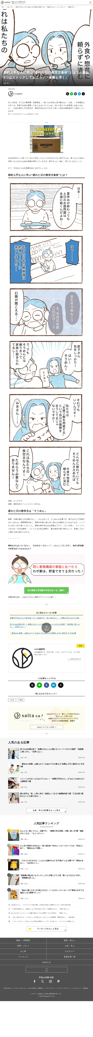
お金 (12, 694)
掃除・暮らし (70, 934)
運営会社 (85, 982)
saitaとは (46, 956)
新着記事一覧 (70, 950)
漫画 (21, 694)
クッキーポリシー (76, 982)
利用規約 (40, 982)
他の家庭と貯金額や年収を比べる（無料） (46, 590)
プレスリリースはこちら (19, 982)
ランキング (23, 950)
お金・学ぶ (10, 7)
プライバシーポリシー (63, 982)
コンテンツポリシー (50, 982)
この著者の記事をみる (75, 652)
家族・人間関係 (23, 934)
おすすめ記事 (32, 982)
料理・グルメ (23, 940)
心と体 (23, 945)
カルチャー (70, 945)
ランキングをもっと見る (48, 922)
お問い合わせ (7, 982)
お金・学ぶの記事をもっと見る (46, 804)
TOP (2, 7)
